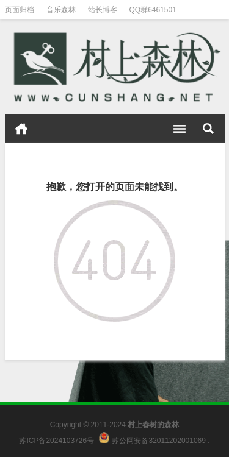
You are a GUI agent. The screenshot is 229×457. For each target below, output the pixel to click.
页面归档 (19, 9)
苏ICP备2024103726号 (56, 440)
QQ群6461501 (152, 9)
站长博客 (102, 9)
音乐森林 (61, 9)
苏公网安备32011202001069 (158, 440)
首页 (21, 128)
